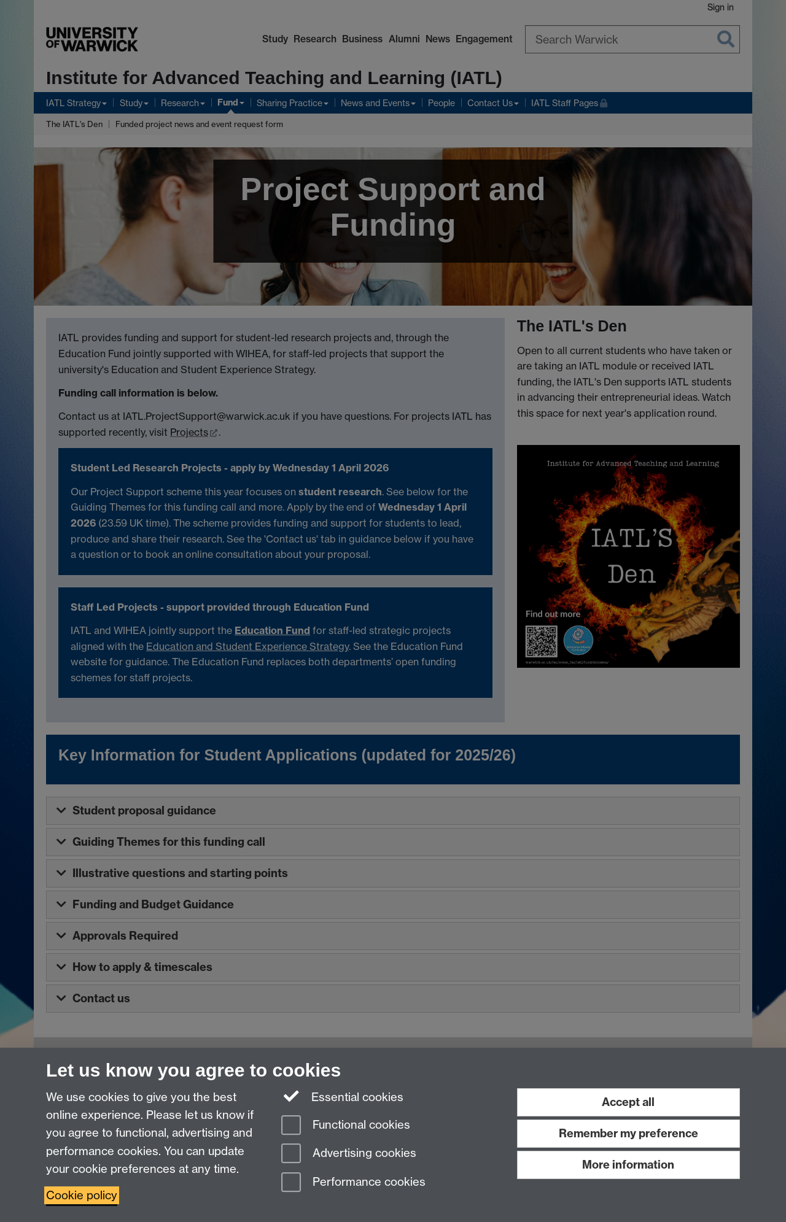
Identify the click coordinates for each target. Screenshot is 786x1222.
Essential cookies (342, 1096)
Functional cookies (345, 1126)
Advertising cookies (348, 1154)
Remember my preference (628, 1133)
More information (628, 1165)
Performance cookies (353, 1183)
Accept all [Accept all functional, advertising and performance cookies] (628, 1102)
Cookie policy (81, 1195)
